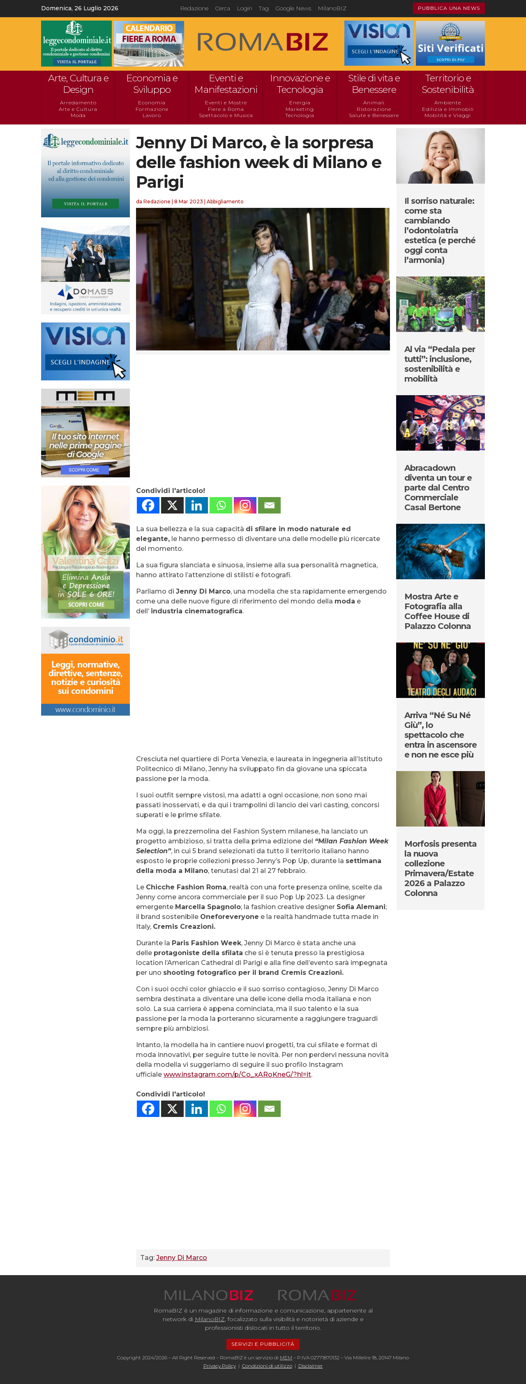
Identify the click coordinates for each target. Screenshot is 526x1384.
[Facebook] (148, 505)
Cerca (222, 8)
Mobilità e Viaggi (447, 115)
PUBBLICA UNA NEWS (449, 8)
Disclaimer (310, 1366)
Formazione (152, 109)
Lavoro (152, 115)
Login (244, 8)
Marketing (300, 109)
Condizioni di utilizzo (267, 1366)
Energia (300, 102)
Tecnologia (299, 115)
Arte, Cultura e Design (78, 83)
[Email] (269, 505)
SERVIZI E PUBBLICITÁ (263, 1344)
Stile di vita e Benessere (374, 83)
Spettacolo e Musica (226, 115)
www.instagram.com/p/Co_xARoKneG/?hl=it (237, 1074)
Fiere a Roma (226, 109)
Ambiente (447, 102)
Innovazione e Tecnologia (300, 83)
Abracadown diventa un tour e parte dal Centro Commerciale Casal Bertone (438, 487)
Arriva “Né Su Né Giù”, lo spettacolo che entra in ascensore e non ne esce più (440, 735)
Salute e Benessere (374, 115)
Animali (374, 102)
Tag (264, 8)
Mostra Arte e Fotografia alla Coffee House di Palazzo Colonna (437, 611)
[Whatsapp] (221, 505)
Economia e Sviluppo (152, 83)
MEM (286, 1357)
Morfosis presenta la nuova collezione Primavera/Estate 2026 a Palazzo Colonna (440, 868)
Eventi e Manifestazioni (225, 83)
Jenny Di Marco (181, 1258)
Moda (78, 115)
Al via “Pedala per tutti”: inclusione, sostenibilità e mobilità (439, 364)
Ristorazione (374, 109)
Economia (152, 102)
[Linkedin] (196, 505)
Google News (293, 8)
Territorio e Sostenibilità (448, 83)
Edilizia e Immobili (448, 109)
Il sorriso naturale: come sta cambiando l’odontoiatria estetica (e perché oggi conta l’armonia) (439, 230)
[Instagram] (245, 505)
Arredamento (78, 102)
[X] (172, 505)
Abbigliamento (225, 201)
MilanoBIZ (332, 8)
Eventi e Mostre (226, 102)
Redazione (194, 8)
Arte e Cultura (78, 109)
